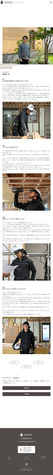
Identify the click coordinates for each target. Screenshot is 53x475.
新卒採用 (26, 388)
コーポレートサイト (26, 468)
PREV (14, 362)
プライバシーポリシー (26, 458)
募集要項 (9, 458)
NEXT (38, 362)
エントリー (44, 458)
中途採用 (26, 394)
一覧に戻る (26, 366)
